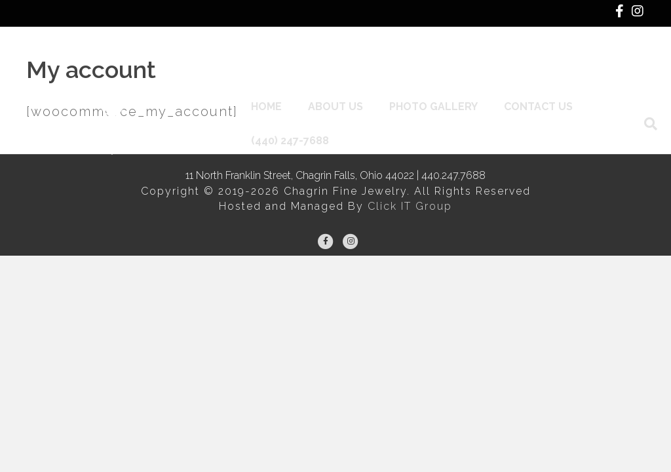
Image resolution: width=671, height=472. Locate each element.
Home (271, 63)
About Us (340, 63)
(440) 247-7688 (295, 97)
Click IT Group (410, 206)
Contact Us (542, 63)
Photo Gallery (438, 63)
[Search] (632, 81)
